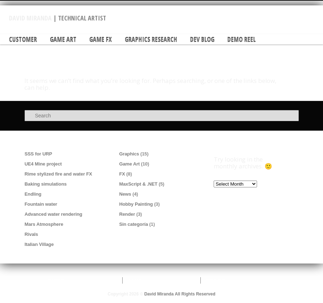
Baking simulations (45, 184)
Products (215, 280)
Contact (56, 280)
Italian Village (38, 244)
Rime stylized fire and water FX (58, 174)
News (125, 194)
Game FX (100, 39)
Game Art (63, 39)
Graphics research (151, 39)
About (134, 280)
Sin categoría (133, 224)
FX (122, 174)
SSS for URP (38, 154)
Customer (23, 39)
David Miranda (30, 18)
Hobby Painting (136, 204)
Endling (32, 194)
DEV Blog (202, 39)
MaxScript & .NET (138, 184)
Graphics (129, 154)
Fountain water (40, 204)
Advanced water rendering (53, 214)
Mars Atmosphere (43, 224)
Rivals (31, 234)
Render (127, 214)
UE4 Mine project (43, 164)
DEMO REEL (241, 39)
